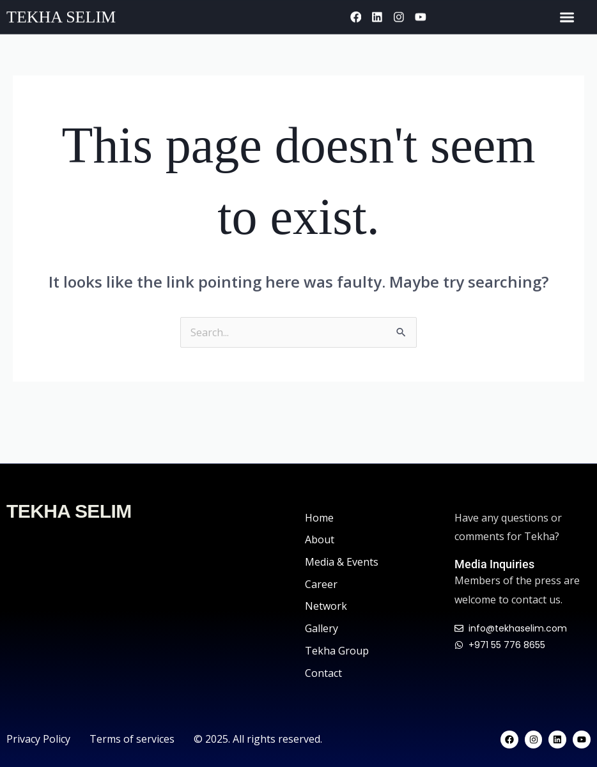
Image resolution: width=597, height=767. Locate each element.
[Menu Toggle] (567, 12)
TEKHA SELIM (61, 12)
